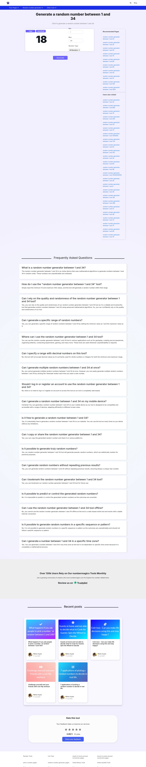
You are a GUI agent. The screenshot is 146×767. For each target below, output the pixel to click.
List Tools (51, 756)
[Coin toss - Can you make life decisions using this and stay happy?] (105, 629)
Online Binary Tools (79, 762)
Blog (135, 3)
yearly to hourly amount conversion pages (80, 757)
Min (70, 28)
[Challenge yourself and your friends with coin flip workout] (40, 672)
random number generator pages (58, 762)
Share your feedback (73, 739)
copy (30, 31)
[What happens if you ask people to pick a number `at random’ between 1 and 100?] (40, 629)
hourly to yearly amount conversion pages (105, 757)
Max (70, 37)
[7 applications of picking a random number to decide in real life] (73, 672)
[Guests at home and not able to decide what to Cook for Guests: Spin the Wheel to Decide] (73, 629)
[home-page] (8, 3)
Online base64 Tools (103, 762)
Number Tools (27, 756)
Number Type (73, 46)
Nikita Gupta (37, 654)
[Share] (130, 3)
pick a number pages (30, 762)
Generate (60, 58)
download (40, 31)
